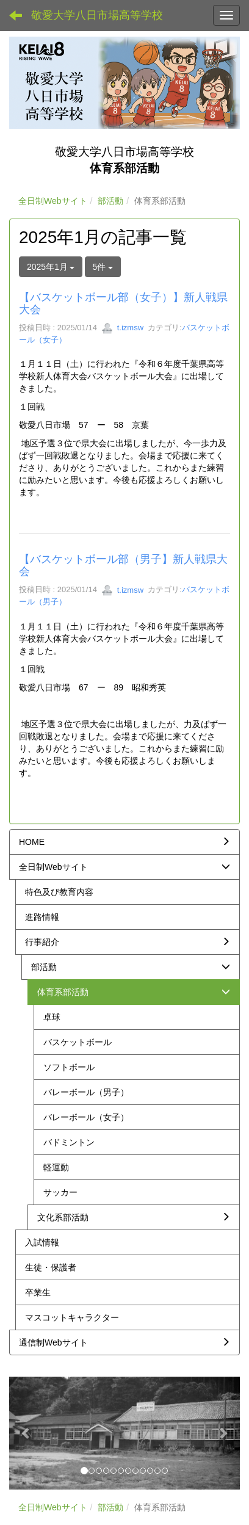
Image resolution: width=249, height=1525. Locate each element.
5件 (103, 267)
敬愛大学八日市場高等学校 (97, 15)
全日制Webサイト (52, 201)
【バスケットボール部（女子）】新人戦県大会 (123, 303)
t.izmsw (122, 327)
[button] (26, 1433)
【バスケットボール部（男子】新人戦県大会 (123, 565)
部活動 (110, 201)
